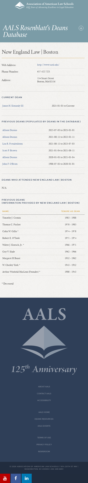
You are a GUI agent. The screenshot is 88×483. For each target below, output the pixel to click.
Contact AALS (44, 394)
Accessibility (44, 400)
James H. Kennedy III (12, 106)
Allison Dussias (9, 130)
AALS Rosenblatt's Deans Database (35, 31)
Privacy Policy (44, 445)
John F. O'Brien (10, 164)
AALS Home (44, 412)
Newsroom (44, 451)
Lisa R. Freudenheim (12, 143)
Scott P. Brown (9, 150)
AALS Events (44, 426)
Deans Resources (44, 419)
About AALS (44, 387)
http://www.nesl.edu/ (48, 65)
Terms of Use (44, 438)
